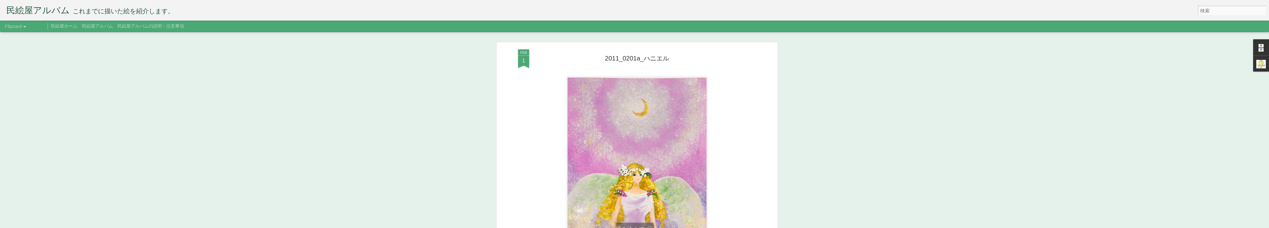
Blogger (673, 224)
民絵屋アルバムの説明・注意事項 (150, 25)
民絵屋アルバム (97, 25)
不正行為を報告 (693, 224)
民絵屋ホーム (64, 25)
